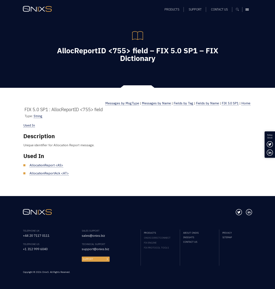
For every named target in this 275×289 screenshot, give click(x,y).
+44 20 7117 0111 (36, 235)
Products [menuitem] (150, 232)
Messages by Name (156, 103)
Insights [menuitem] (188, 237)
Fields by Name (207, 103)
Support (88, 259)
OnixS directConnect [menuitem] (157, 237)
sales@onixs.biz (93, 235)
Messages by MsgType (122, 103)
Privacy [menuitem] (227, 232)
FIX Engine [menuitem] (150, 242)
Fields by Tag (183, 103)
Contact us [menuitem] (190, 241)
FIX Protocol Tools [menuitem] (156, 247)
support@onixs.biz (95, 249)
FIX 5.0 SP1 (230, 103)
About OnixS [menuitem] (191, 232)
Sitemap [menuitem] (227, 237)
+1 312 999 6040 (35, 249)
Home (245, 103)
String (38, 116)
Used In (29, 125)
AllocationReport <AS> (46, 165)
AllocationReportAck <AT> (49, 173)
